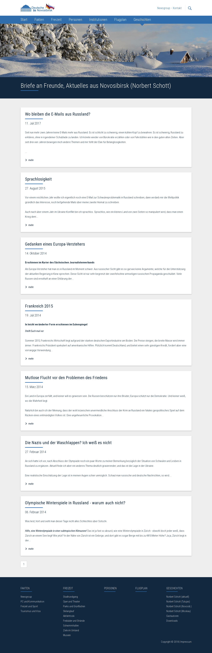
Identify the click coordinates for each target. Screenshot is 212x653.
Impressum (186, 641)
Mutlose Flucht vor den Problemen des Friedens (66, 377)
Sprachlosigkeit (38, 179)
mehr (31, 160)
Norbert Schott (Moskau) (178, 611)
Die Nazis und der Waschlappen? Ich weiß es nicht (68, 442)
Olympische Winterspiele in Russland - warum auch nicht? (75, 502)
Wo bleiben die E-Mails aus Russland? (57, 114)
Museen (67, 635)
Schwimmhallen (71, 625)
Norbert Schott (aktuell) (177, 596)
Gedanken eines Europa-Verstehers (55, 244)
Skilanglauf (68, 611)
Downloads (172, 620)
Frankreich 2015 (39, 306)
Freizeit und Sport (29, 606)
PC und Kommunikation (32, 601)
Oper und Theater (71, 601)
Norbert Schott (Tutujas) (178, 601)
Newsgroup (26, 596)
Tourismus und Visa (31, 611)
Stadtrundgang (70, 596)
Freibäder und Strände (74, 620)
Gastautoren (172, 616)
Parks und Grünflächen (74, 606)
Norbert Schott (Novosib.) (179, 606)
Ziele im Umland (71, 630)
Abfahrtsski (68, 616)
